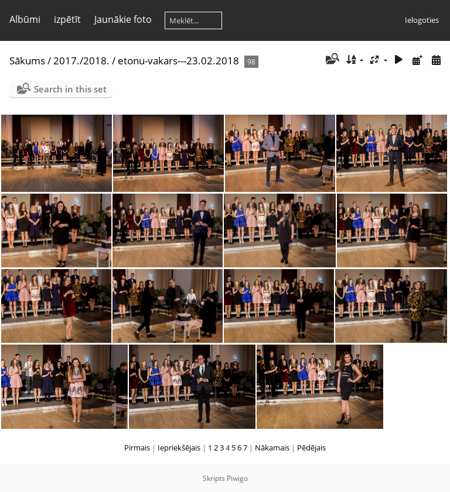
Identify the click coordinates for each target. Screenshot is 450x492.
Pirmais (137, 447)
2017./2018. (81, 60)
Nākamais (272, 447)
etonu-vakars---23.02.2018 (178, 60)
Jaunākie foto (123, 19)
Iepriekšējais (179, 447)
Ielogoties (422, 20)
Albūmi (24, 19)
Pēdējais (311, 447)
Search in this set (70, 89)
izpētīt (67, 19)
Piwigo (237, 478)
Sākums (27, 60)
